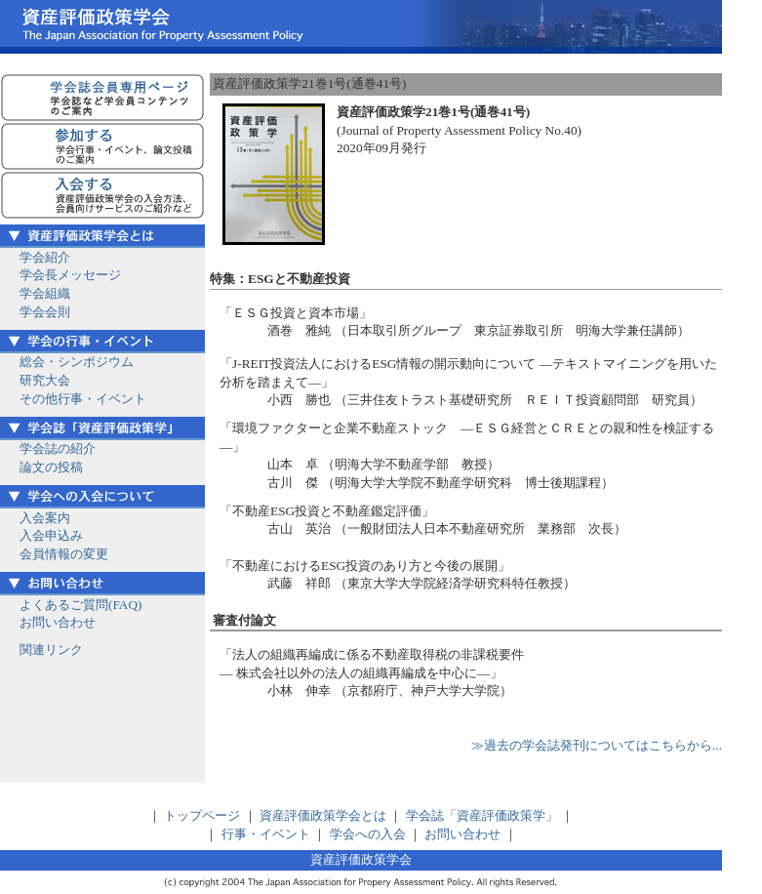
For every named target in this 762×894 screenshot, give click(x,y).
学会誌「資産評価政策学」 (482, 815)
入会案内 (45, 517)
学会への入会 (368, 834)
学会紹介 (45, 257)
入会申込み (51, 535)
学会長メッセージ (70, 274)
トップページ (202, 815)
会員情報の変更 (64, 554)
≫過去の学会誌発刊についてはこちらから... (596, 745)
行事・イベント (265, 834)
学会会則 (45, 312)
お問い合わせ (58, 622)
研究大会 (45, 380)
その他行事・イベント (83, 398)
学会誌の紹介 (58, 448)
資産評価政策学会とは (323, 815)
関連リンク (51, 649)
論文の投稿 (51, 467)
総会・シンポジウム (77, 361)
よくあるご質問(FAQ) (81, 604)
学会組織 (45, 293)
